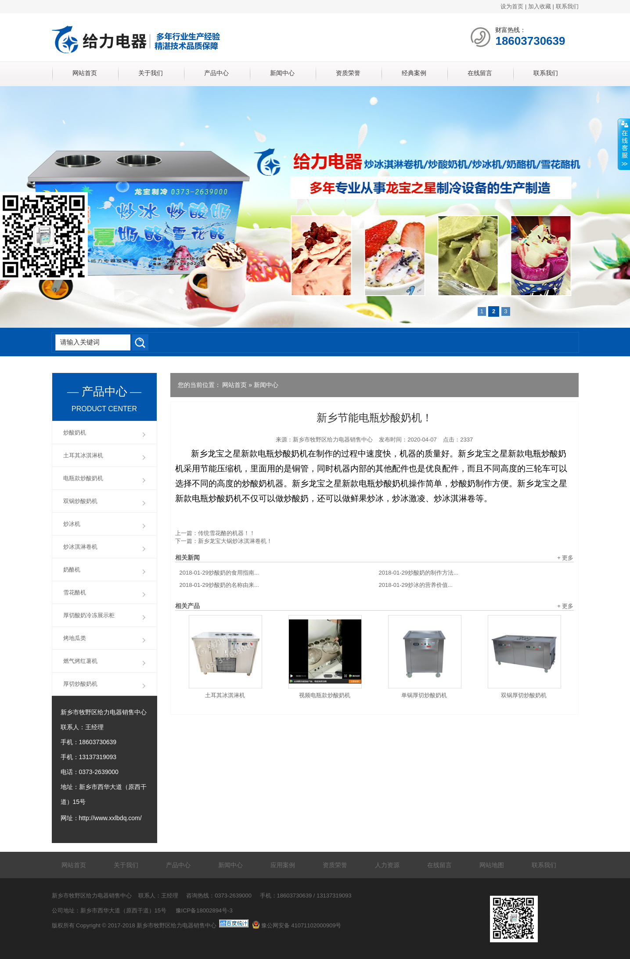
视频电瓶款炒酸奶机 (324, 695)
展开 (624, 144)
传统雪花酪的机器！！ (226, 533)
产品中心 (216, 72)
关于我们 (150, 72)
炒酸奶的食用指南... (219, 572)
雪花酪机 (74, 592)
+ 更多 (565, 557)
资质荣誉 (348, 72)
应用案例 (282, 865)
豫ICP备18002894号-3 (204, 910)
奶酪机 (71, 569)
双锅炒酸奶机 (80, 501)
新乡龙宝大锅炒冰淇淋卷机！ (235, 541)
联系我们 (567, 6)
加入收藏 (539, 6)
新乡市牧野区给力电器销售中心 (333, 439)
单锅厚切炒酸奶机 (424, 695)
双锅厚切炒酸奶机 (524, 695)
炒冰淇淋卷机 (80, 546)
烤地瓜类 (74, 638)
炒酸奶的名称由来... (219, 585)
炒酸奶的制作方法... (418, 572)
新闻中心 (282, 72)
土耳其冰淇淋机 (225, 695)
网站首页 (84, 72)
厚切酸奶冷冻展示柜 (89, 615)
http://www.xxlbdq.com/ (110, 817)
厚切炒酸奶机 (80, 683)
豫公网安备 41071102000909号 (297, 925)
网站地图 (491, 865)
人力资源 (387, 865)
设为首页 (511, 6)
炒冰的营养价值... (416, 585)
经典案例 (414, 72)
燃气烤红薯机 (80, 661)
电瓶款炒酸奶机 (83, 478)
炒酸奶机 (74, 432)
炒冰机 (71, 524)
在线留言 (480, 72)
